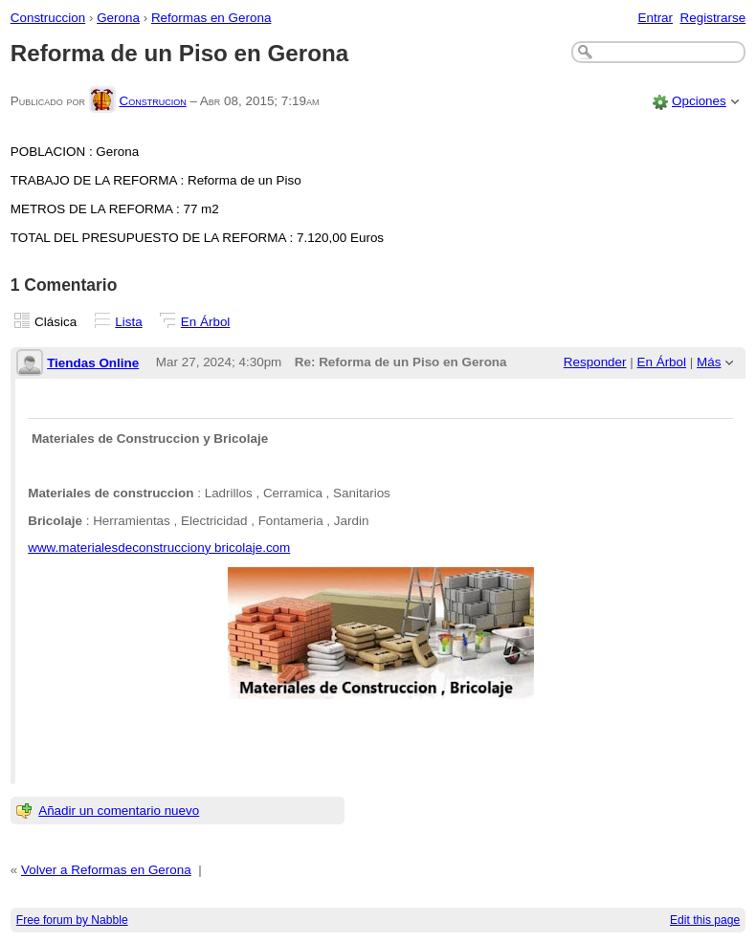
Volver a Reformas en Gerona (106, 870)
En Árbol (206, 322)
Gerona (118, 18)
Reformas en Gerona (211, 18)
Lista (128, 322)
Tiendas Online (93, 363)
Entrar (655, 18)
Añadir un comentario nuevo (118, 810)
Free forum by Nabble (72, 920)
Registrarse (713, 18)
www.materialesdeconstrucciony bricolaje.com (159, 547)
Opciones (699, 101)
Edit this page (705, 920)
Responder (595, 362)
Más (709, 362)
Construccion (48, 18)
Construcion (152, 101)
